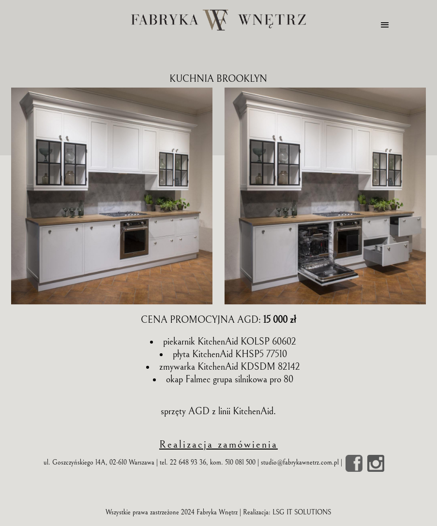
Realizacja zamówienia (218, 444)
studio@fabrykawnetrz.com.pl (300, 462)
